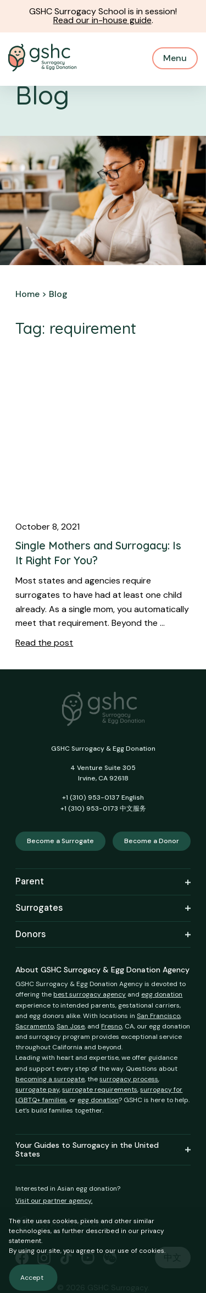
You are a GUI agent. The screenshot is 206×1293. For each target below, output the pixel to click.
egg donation (161, 994)
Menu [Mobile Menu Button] (175, 58)
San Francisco (158, 1015)
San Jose (71, 1026)
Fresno (111, 1026)
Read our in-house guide (102, 20)
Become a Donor (151, 841)
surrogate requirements (99, 1089)
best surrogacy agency (89, 994)
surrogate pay (37, 1089)
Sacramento (34, 1026)
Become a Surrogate (60, 841)
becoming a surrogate (50, 1079)
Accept (31, 1277)
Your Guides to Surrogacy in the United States (102, 1150)
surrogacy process (128, 1079)
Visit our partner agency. (53, 1200)
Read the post (44, 642)
